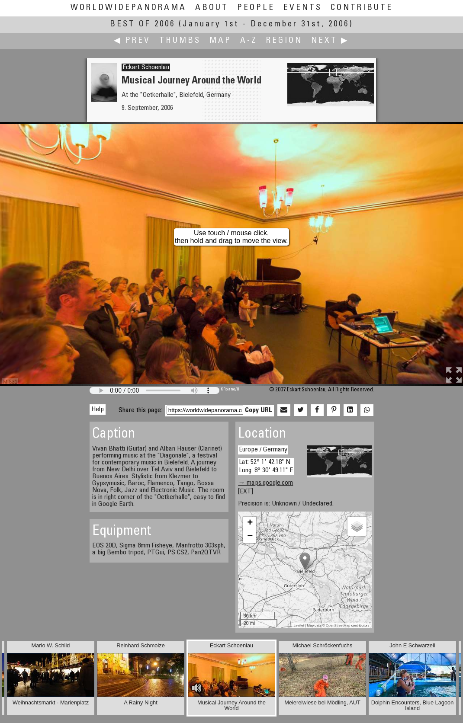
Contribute (362, 8)
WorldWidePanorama (128, 8)
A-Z (248, 41)
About (211, 8)
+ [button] (250, 523)
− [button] (250, 536)
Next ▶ (330, 41)
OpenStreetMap (338, 625)
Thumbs (180, 41)
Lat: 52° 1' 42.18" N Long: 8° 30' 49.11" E (266, 466)
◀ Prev (132, 41)
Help (97, 409)
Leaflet (299, 625)
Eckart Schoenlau (145, 67)
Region (284, 41)
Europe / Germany (263, 449)
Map (220, 41)
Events (302, 8)
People (256, 8)
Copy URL (258, 410)
